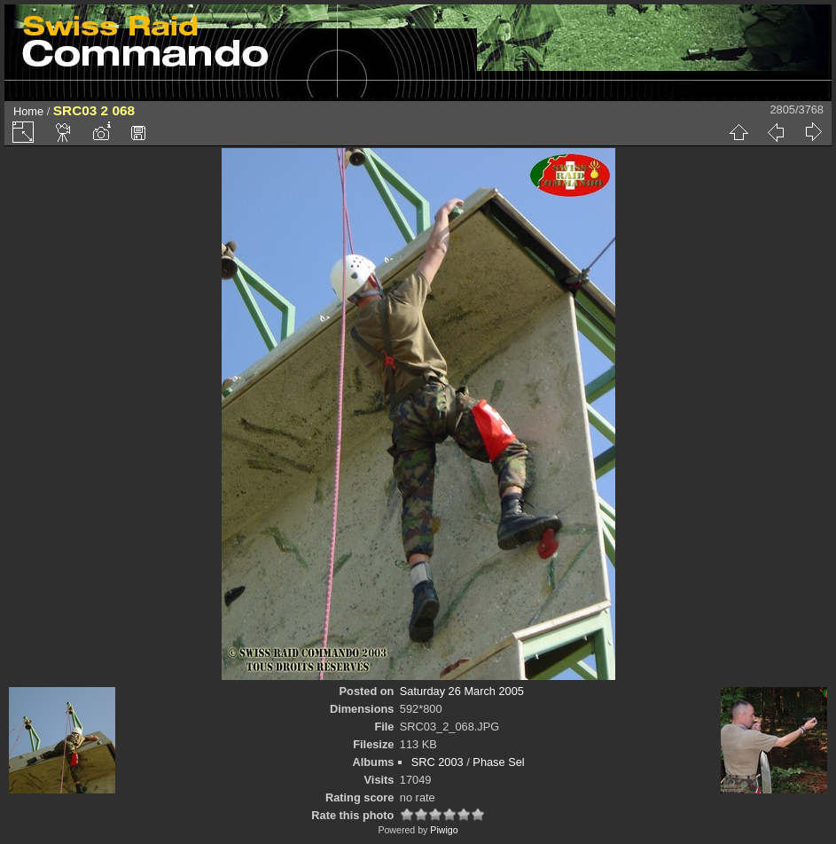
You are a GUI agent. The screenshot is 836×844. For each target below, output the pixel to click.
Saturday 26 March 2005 (462, 691)
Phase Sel (498, 762)
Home (28, 111)
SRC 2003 (437, 762)
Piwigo (443, 829)
